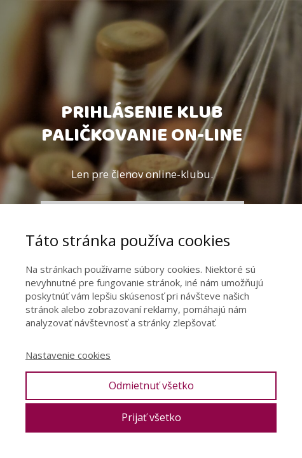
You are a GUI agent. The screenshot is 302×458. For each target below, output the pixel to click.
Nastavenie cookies (68, 355)
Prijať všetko (151, 417)
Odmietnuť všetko (151, 385)
